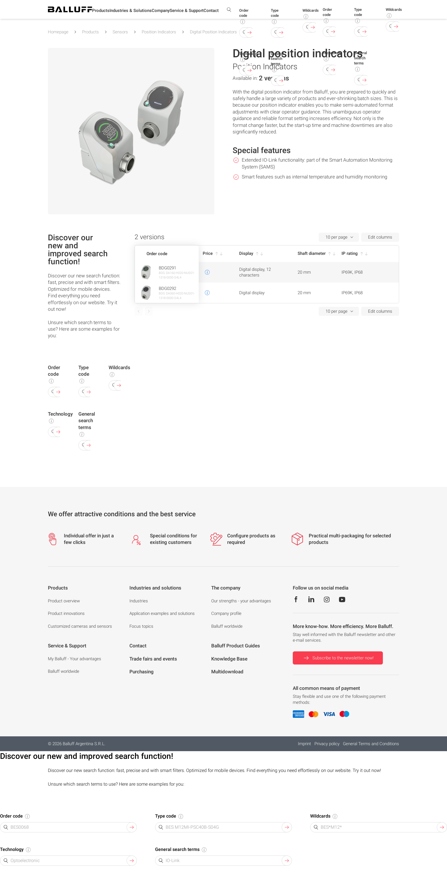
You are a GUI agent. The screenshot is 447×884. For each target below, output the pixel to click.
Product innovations (66, 613)
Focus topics (141, 626)
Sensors (120, 31)
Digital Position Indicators (213, 31)
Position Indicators (159, 31)
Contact (211, 11)
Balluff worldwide (227, 626)
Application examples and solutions (162, 613)
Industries (138, 600)
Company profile (226, 613)
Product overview (64, 600)
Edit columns (380, 237)
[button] (100, 11)
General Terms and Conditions (371, 743)
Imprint (304, 743)
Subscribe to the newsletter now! (337, 658)
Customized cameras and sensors (80, 626)
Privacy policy (327, 743)
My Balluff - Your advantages (74, 658)
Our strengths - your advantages (241, 600)
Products (90, 31)
